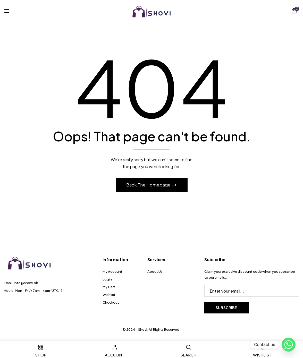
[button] (294, 11)
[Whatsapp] (289, 345)
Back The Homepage (148, 184)
